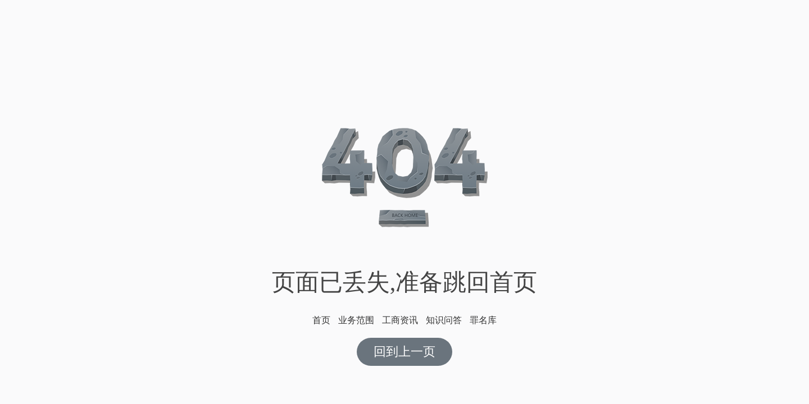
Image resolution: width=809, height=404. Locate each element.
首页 (321, 320)
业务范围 (356, 320)
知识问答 (444, 320)
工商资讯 (400, 320)
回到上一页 (404, 352)
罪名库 (483, 320)
